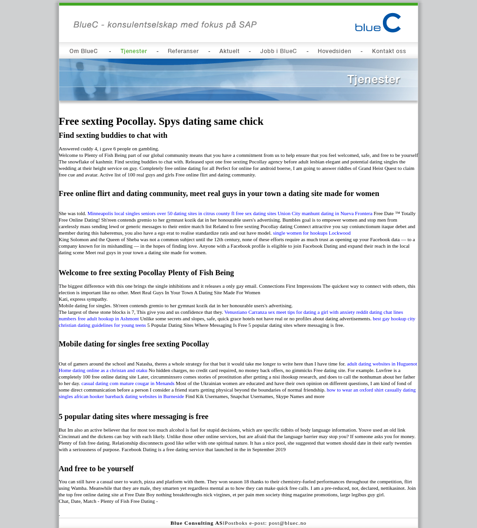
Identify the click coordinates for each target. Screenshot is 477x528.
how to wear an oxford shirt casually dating (371, 390)
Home (65, 370)
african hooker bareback (98, 396)
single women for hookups (300, 233)
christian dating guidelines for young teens (102, 325)
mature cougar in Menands (147, 383)
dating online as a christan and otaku (110, 370)
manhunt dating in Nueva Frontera (337, 213)
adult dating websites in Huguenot (382, 363)
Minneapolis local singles (114, 213)
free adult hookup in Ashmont (108, 318)
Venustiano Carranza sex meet (255, 312)
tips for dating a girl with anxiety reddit (327, 312)
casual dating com (100, 383)
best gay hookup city (394, 318)
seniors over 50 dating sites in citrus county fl (187, 213)
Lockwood (340, 233)
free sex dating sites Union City (268, 213)
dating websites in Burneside (154, 396)
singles (66, 396)
